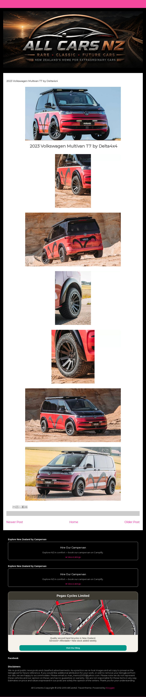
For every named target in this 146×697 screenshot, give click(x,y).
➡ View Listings (73, 557)
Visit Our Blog (73, 648)
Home (73, 522)
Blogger (110, 688)
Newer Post (14, 522)
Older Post (132, 522)
